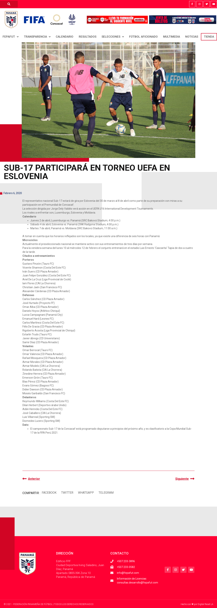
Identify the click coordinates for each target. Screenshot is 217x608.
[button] (49, 492)
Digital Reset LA (205, 604)
